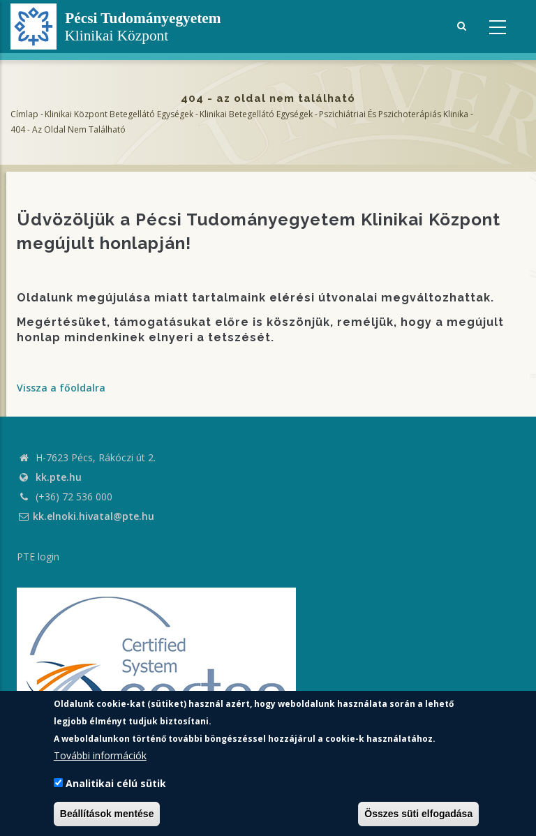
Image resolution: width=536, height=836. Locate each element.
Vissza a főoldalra (61, 387)
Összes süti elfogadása (418, 813)
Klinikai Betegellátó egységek (256, 114)
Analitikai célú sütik (116, 783)
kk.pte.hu (59, 477)
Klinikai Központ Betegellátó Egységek (119, 114)
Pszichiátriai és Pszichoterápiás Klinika (393, 114)
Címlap (24, 114)
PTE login (38, 556)
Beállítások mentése (107, 813)
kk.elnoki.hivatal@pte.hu (85, 516)
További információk (100, 755)
